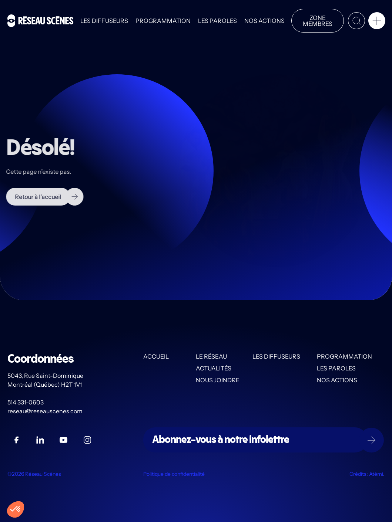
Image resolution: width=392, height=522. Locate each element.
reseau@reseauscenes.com (45, 411)
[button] (377, 22)
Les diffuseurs (104, 21)
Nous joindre (217, 380)
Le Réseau (211, 356)
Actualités (213, 368)
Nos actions (264, 21)
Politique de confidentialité (174, 474)
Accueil (156, 356)
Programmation (163, 21)
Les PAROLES (217, 21)
